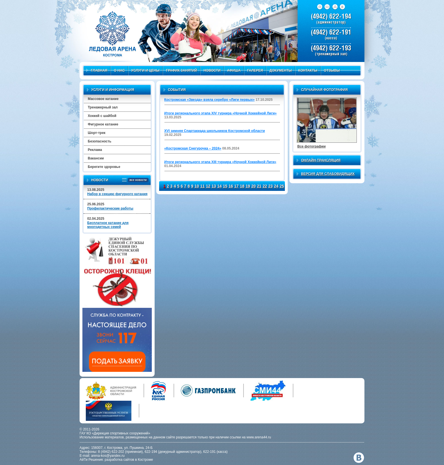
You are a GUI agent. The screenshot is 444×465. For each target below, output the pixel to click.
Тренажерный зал (103, 107)
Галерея (255, 70)
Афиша (234, 70)
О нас (119, 70)
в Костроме (144, 460)
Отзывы (332, 70)
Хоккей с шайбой (102, 116)
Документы (281, 70)
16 (231, 186)
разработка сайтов (119, 460)
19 (248, 186)
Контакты (307, 70)
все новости (137, 180)
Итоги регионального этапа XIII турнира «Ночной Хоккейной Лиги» (220, 162)
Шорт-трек (96, 133)
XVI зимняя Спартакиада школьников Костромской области (214, 131)
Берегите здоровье (104, 167)
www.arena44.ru (259, 437)
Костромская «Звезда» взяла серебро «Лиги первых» (209, 100)
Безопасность (99, 141)
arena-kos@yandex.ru (108, 456)
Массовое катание (103, 99)
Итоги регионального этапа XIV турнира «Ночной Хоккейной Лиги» (220, 113)
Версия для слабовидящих (328, 174)
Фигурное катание (103, 124)
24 (276, 186)
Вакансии (96, 158)
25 (282, 186)
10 (197, 186)
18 (242, 186)
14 (219, 186)
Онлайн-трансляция (320, 160)
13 (214, 186)
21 (259, 186)
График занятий (181, 70)
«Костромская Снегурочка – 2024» (192, 148)
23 (270, 186)
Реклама (95, 150)
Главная (96, 70)
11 (202, 186)
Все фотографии (311, 146)
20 (253, 186)
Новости (212, 70)
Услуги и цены (145, 70)
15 (225, 186)
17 (236, 186)
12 (208, 186)
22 (264, 186)
